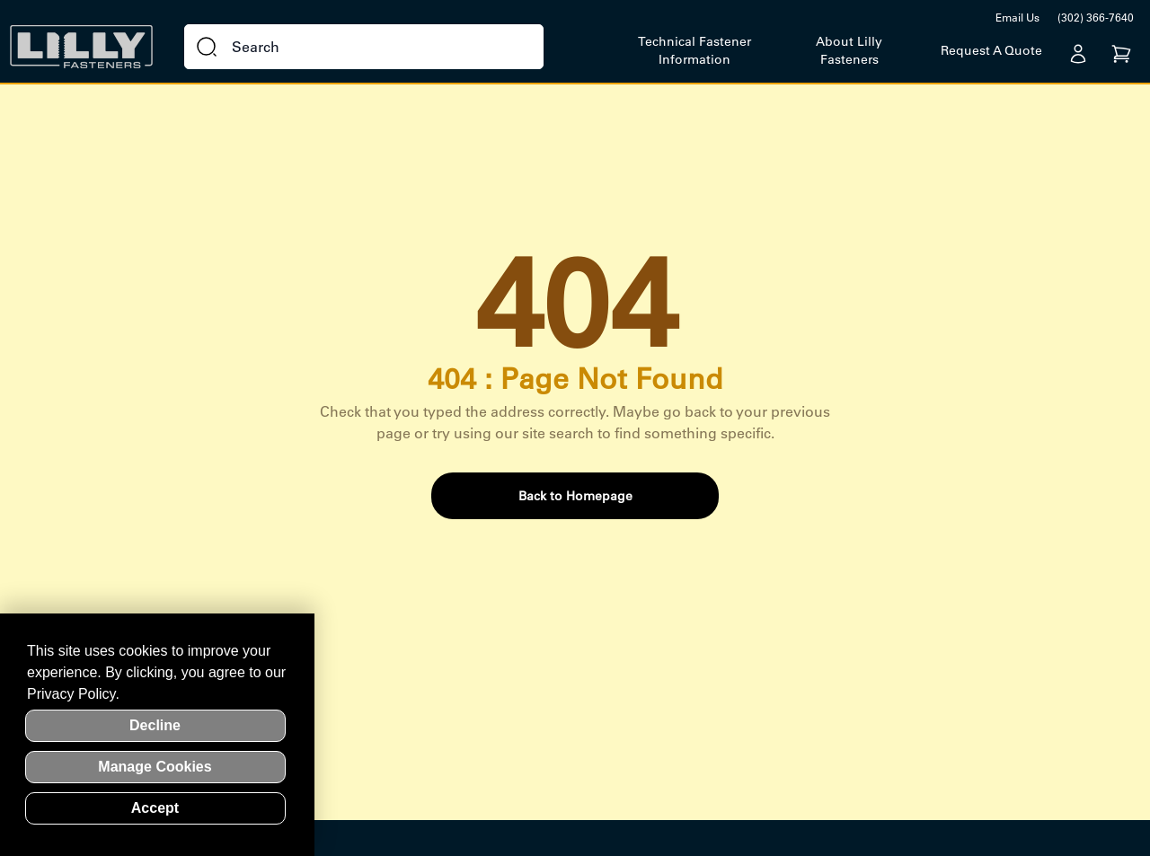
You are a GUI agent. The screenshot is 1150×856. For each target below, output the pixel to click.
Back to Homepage (575, 496)
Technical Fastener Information (694, 50)
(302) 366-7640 (1095, 17)
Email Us (1017, 17)
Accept (155, 808)
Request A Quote (991, 50)
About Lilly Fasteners (849, 50)
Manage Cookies (154, 766)
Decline (155, 725)
